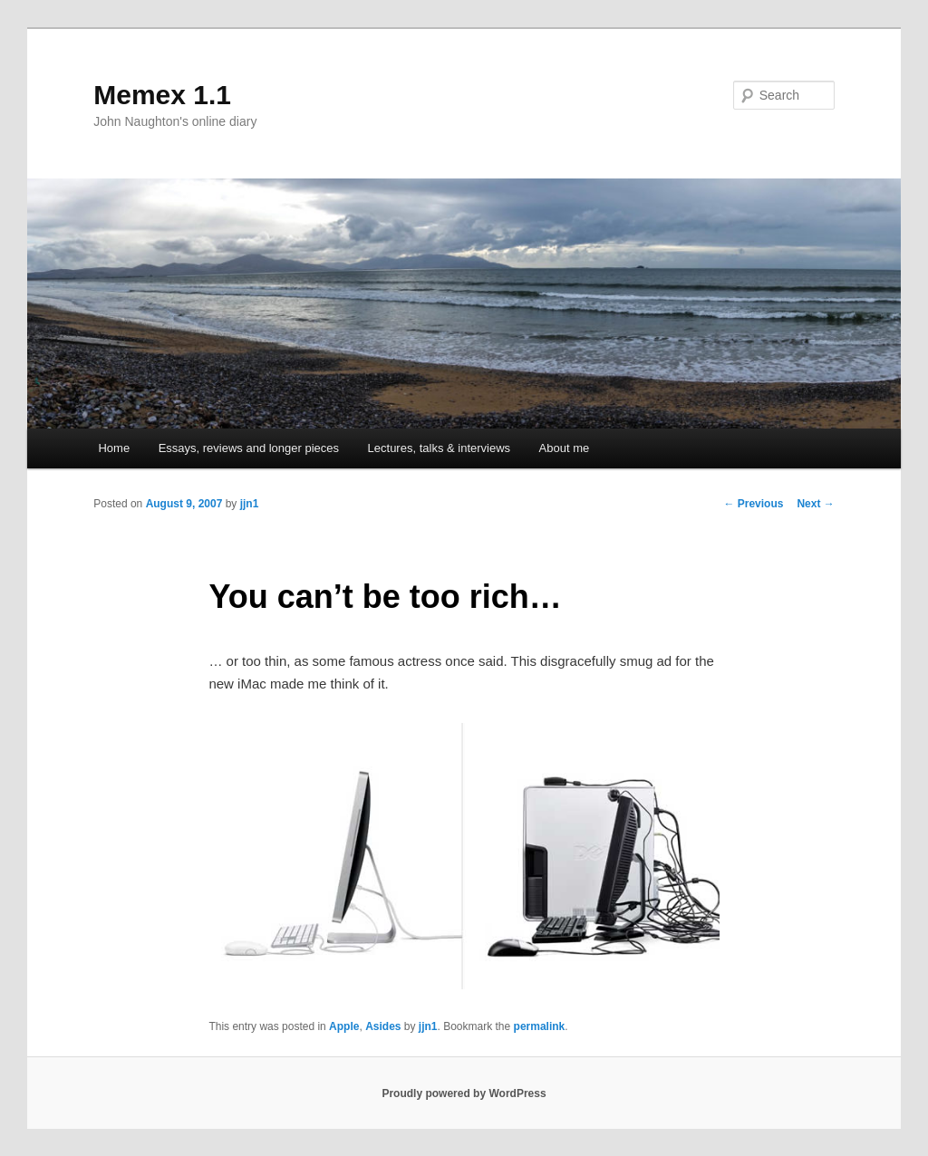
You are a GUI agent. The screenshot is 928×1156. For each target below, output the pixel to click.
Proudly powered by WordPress (464, 1093)
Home (114, 448)
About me (564, 448)
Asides (383, 1026)
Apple (344, 1026)
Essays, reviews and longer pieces (249, 448)
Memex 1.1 (162, 95)
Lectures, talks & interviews (439, 448)
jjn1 (249, 503)
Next (815, 503)
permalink (540, 1026)
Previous (753, 503)
